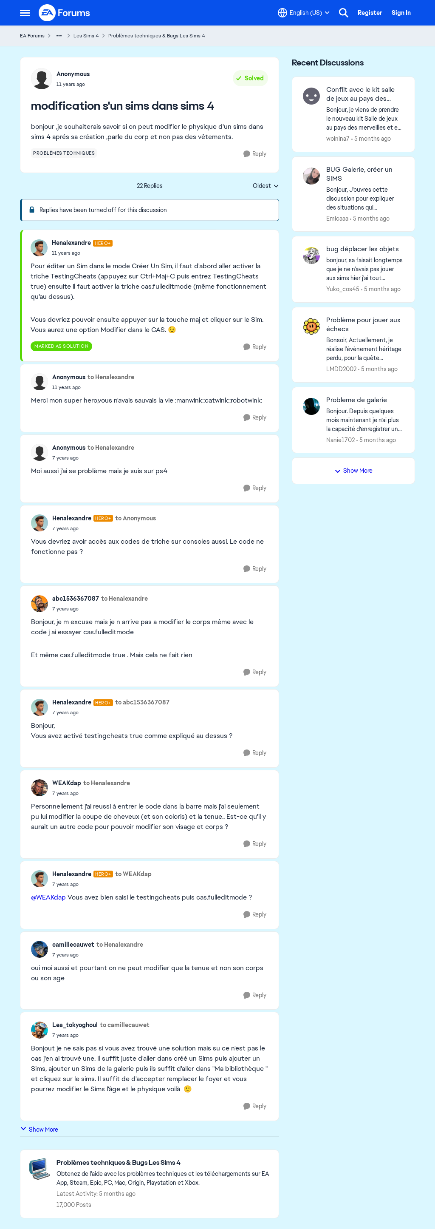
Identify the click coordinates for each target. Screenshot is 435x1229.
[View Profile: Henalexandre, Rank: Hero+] (39, 247)
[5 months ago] (371, 138)
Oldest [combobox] (266, 186)
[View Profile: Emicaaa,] (311, 175)
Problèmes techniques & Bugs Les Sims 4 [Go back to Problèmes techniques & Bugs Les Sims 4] (156, 35)
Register (370, 13)
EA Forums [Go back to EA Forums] (32, 35)
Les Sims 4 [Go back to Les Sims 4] (86, 35)
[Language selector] (303, 12)
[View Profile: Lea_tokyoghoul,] (39, 1030)
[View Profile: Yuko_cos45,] (311, 255)
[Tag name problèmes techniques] (64, 153)
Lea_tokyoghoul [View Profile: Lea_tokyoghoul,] (75, 1025)
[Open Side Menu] (25, 12)
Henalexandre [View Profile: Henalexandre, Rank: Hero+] (71, 243)
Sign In (401, 13)
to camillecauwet (125, 1025)
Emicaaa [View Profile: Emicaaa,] (337, 218)
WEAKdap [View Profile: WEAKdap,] (66, 783)
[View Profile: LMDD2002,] (311, 326)
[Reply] (255, 154)
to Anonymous (135, 518)
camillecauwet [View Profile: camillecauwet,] (73, 944)
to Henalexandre (111, 377)
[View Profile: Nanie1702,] (311, 406)
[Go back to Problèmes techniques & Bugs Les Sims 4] (163, 1162)
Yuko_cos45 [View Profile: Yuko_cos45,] (342, 289)
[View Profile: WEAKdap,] (39, 787)
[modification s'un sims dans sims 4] (82, 253)
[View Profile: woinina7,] (311, 96)
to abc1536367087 (142, 702)
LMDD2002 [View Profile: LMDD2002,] (341, 369)
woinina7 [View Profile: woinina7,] (338, 138)
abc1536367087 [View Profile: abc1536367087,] (75, 598)
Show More (39, 1129)
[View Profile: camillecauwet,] (39, 949)
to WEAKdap (133, 874)
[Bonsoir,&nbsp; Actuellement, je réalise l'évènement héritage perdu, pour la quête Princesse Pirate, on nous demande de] (365, 349)
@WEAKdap (48, 897)
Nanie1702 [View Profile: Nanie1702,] (340, 439)
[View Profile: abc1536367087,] (39, 603)
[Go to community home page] (64, 12)
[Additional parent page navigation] (59, 36)
